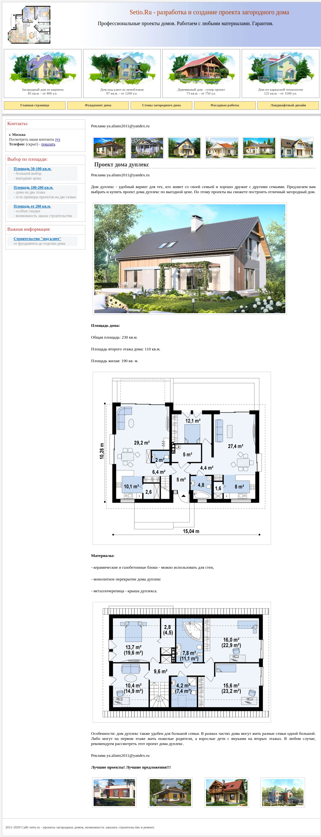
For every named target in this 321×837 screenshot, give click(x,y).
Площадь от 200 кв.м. (32, 206)
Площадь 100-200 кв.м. (33, 187)
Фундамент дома (98, 105)
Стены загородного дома (161, 105)
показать (48, 144)
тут (57, 139)
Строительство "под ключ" (37, 238)
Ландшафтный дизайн (288, 105)
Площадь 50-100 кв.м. (32, 168)
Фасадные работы (224, 105)
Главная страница (34, 105)
